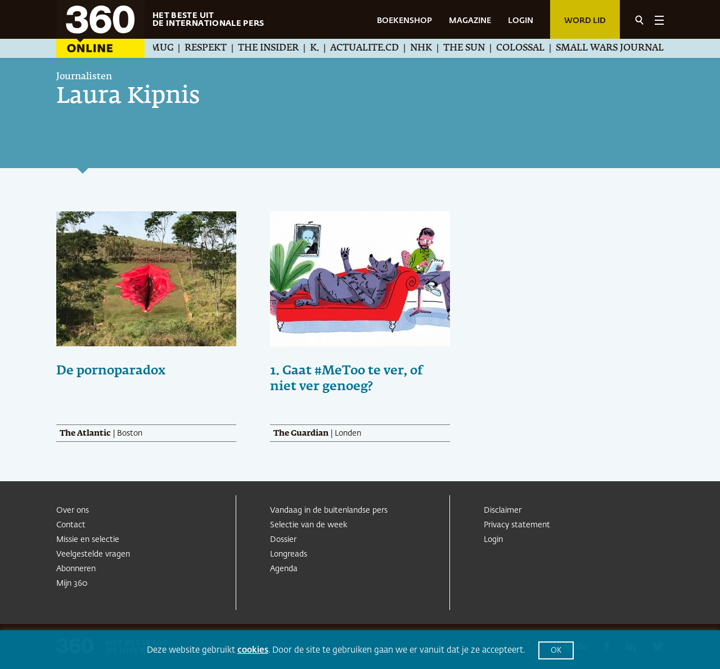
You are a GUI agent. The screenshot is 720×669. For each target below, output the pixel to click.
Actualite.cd (375, 48)
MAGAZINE (470, 21)
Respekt (217, 48)
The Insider (279, 48)
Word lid (585, 21)
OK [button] (556, 650)
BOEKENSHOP (404, 21)
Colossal (531, 48)
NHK (432, 48)
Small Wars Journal (621, 48)
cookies (252, 650)
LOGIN (520, 21)
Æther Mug (154, 48)
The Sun (475, 48)
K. (325, 48)
